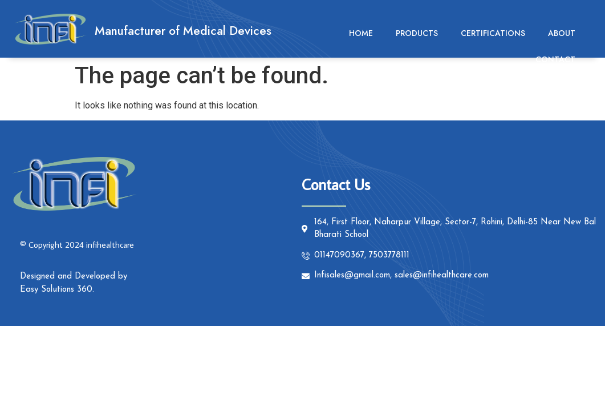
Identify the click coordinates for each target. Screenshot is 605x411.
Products (417, 33)
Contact (555, 59)
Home (361, 33)
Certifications (493, 33)
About (561, 33)
